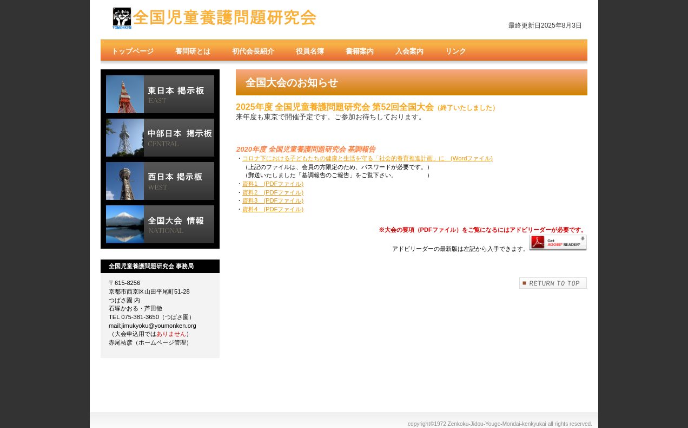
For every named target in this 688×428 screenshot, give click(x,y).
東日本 (160, 94)
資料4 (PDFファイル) (272, 209)
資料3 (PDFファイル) (272, 200)
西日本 (160, 181)
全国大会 (160, 224)
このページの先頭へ (553, 283)
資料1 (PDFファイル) (272, 183)
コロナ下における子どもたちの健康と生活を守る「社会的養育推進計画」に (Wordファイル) (367, 158)
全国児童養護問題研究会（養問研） (214, 20)
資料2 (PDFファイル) (272, 192)
